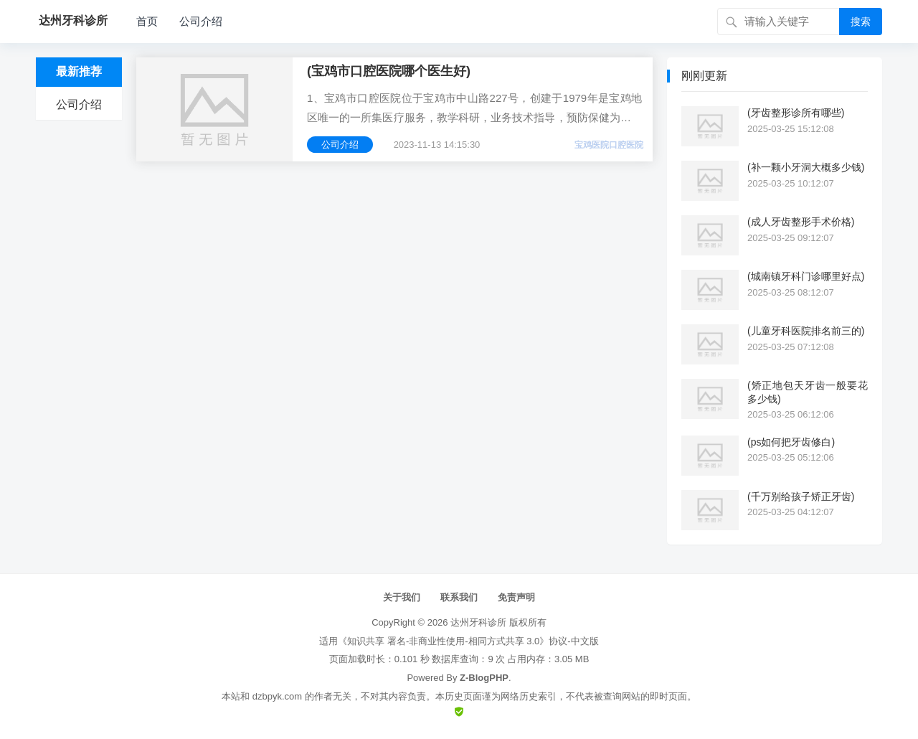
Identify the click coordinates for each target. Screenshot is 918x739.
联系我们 (459, 597)
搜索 (861, 21)
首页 (147, 21)
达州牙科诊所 (478, 622)
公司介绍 (200, 21)
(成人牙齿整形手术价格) (800, 221)
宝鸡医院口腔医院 (608, 145)
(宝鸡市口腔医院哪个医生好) (388, 71)
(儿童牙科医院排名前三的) (805, 330)
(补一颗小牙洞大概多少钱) (805, 167)
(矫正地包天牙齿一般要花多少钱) (807, 392)
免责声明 (516, 597)
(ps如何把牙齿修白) (791, 442)
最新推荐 (79, 71)
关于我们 (401, 597)
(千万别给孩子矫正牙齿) (800, 496)
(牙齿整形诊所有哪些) (795, 112)
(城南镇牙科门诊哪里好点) (805, 276)
